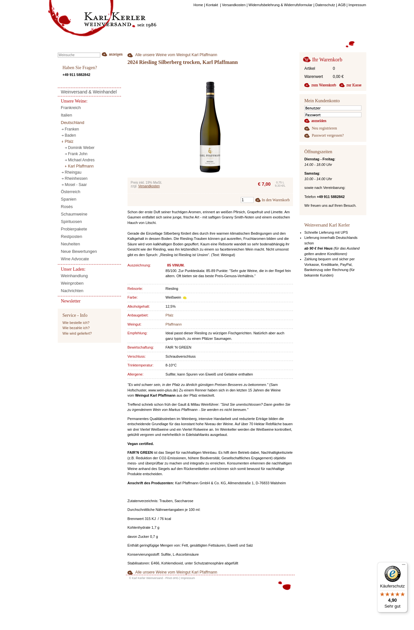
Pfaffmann (173, 324)
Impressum (188, 578)
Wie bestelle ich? (76, 323)
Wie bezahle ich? (76, 328)
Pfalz (169, 315)
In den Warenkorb (276, 200)
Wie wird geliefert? (77, 333)
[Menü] (404, 566)
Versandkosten (149, 186)
